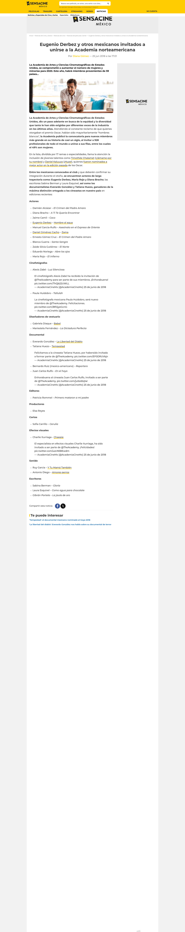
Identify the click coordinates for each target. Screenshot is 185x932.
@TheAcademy (43, 290)
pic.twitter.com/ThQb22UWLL (51, 293)
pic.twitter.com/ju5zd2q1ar (72, 391)
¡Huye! (67, 172)
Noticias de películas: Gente (76, 46)
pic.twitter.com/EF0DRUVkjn (91, 366)
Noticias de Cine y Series (43, 46)
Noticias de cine (59, 46)
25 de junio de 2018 (95, 297)
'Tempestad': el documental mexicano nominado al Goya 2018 (59, 530)
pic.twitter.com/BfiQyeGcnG (50, 317)
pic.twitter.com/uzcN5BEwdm (51, 461)
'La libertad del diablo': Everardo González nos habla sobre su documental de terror (70, 534)
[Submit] (108, 3)
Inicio (31, 46)
